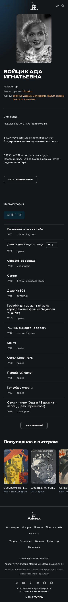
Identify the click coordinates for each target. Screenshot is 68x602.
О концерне (12, 527)
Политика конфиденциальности (47, 569)
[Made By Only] (34, 597)
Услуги (13, 541)
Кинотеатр (53, 541)
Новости (38, 527)
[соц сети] (16, 583)
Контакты (34, 533)
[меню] (7, 5)
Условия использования (17, 569)
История (26, 527)
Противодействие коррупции (34, 573)
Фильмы (39, 541)
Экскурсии (26, 541)
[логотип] (34, 6)
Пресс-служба (54, 527)
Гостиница (34, 547)
